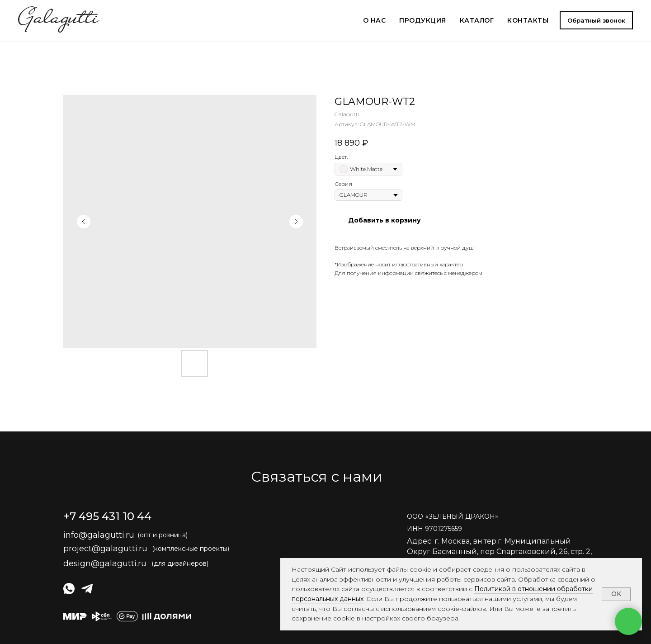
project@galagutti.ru (105, 549)
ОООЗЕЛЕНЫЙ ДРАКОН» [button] (452, 516)
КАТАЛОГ (477, 20)
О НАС (374, 20)
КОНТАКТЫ (527, 20)
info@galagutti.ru (98, 535)
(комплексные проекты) (190, 549)
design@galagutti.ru (104, 563)
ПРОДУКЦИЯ (422, 20)
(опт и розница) (162, 535)
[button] (596, 20)
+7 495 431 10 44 (107, 516)
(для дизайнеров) (179, 563)
